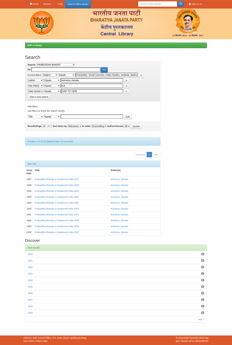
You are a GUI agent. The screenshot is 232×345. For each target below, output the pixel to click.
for (29, 69)
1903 (30, 273)
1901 (30, 260)
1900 (30, 254)
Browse (48, 4)
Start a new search (39, 97)
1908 (30, 306)
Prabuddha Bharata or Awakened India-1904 (57, 191)
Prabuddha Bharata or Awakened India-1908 (57, 185)
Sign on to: (197, 4)
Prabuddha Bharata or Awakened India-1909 (57, 226)
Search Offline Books (77, 4)
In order (86, 126)
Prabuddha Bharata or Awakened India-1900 (57, 203)
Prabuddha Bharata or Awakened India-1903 (57, 208)
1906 (30, 293)
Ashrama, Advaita (119, 179)
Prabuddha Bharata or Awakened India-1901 (57, 214)
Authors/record (115, 126)
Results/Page (35, 126)
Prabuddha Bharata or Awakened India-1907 (57, 179)
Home (34, 4)
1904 (30, 280)
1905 (30, 287)
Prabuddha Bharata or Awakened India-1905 (57, 197)
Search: (32, 64)
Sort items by (60, 126)
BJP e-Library (34, 45)
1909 (30, 313)
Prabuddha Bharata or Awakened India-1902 (57, 232)
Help (60, 4)
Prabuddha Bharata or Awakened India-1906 (57, 220)
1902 (30, 267)
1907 (30, 300)
